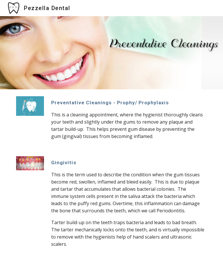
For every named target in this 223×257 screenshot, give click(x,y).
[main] (128, 119)
